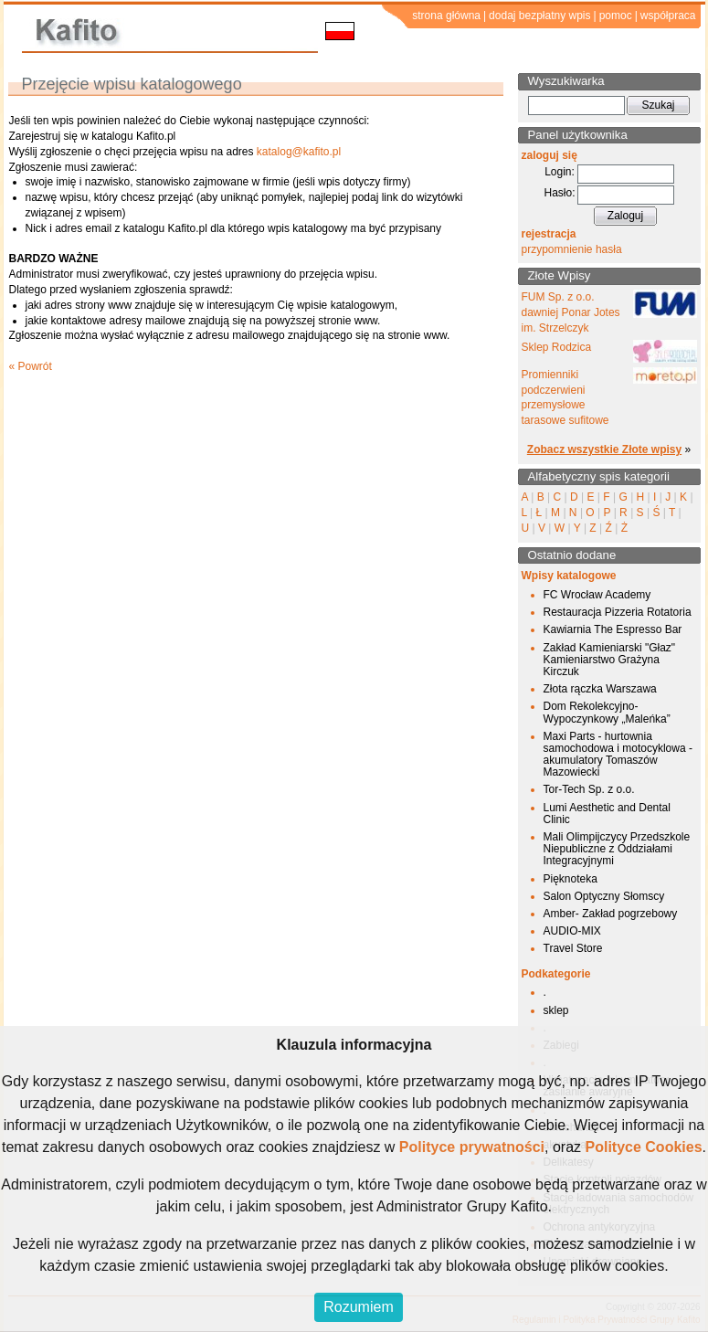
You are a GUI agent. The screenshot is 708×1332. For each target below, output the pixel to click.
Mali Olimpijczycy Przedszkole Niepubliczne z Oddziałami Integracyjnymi (617, 848)
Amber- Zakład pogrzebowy (611, 913)
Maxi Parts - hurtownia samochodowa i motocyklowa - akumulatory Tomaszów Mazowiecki (618, 754)
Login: (559, 171)
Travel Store (573, 948)
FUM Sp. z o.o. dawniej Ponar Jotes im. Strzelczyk (571, 312)
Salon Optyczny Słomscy (604, 896)
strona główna (446, 15)
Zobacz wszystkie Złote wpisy (604, 449)
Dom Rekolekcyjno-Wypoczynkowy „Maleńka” (607, 712)
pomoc (615, 15)
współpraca (668, 15)
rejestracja (549, 233)
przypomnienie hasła (572, 249)
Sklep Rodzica (557, 347)
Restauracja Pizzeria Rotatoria (618, 612)
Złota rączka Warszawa (600, 688)
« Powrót (30, 366)
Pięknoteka (570, 878)
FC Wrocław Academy (597, 594)
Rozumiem (358, 1307)
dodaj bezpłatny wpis (539, 15)
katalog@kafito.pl (299, 151)
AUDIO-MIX (572, 931)
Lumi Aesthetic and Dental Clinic (607, 813)
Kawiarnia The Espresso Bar (613, 629)
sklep (556, 1010)
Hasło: (559, 192)
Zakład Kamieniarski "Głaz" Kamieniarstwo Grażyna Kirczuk (610, 659)
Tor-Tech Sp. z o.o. (589, 789)
